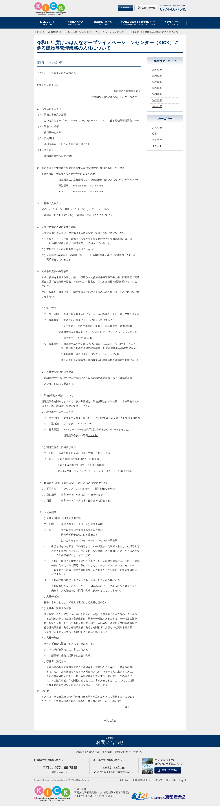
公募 (154, 133)
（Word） (115, 354)
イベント (157, 146)
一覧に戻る (110, 720)
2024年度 (157, 76)
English (182, 780)
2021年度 (157, 94)
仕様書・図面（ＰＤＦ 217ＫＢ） (95, 215)
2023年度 (157, 82)
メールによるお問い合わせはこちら (115, 771)
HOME (37, 32)
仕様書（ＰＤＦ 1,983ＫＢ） (59, 215)
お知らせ (157, 127)
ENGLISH (125, 8)
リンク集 (171, 780)
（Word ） (133, 348)
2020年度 (157, 100)
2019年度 (157, 106)
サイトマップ (155, 780)
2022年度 (157, 88)
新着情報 (53, 32)
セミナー (157, 139)
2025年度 (157, 70)
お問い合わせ (146, 8)
